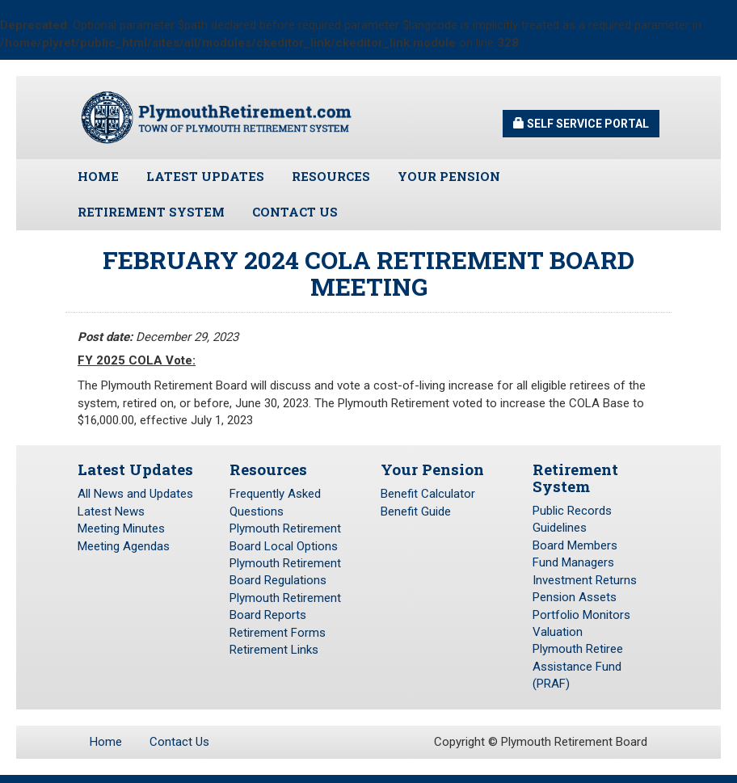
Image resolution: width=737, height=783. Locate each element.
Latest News (111, 511)
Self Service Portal (581, 123)
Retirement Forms (278, 632)
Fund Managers (573, 562)
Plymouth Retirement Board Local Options (285, 537)
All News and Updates (135, 493)
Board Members (575, 545)
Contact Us (295, 212)
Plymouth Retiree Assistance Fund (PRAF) (578, 666)
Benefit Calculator (428, 493)
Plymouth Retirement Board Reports (285, 606)
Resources (331, 176)
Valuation (558, 632)
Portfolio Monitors (581, 615)
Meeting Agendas (124, 546)
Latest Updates (205, 176)
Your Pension (449, 176)
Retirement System (151, 212)
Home (98, 176)
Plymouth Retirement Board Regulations (285, 571)
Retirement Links (274, 649)
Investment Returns (585, 580)
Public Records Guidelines (572, 519)
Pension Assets (575, 597)
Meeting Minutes (121, 528)
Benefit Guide (416, 511)
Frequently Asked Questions (275, 502)
